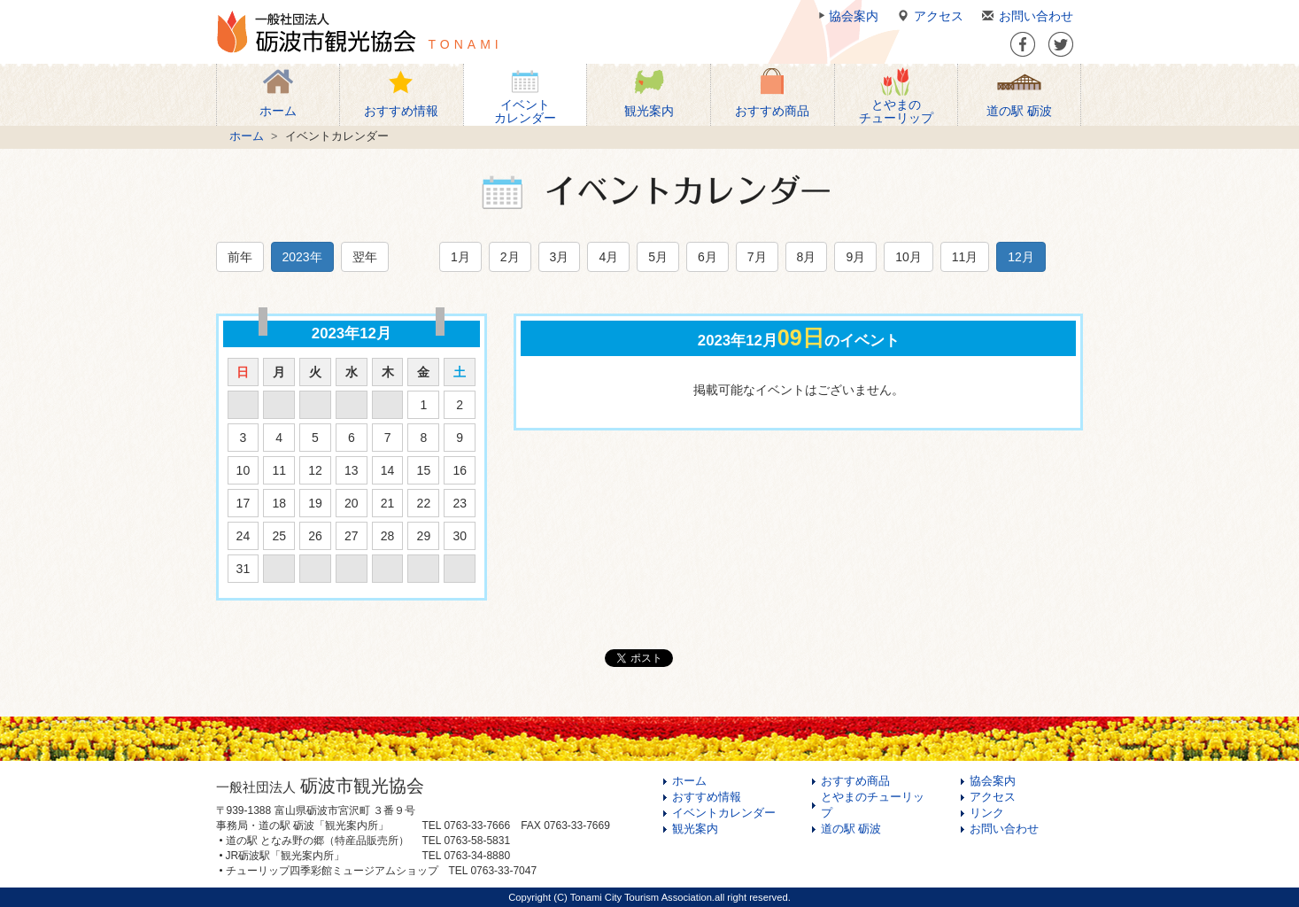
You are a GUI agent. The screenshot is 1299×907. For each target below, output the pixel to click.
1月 (460, 257)
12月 (1021, 257)
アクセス (927, 16)
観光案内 (695, 829)
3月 (559, 257)
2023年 (302, 257)
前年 (240, 257)
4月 (608, 257)
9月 (855, 257)
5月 (658, 257)
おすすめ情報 (706, 797)
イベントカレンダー (724, 813)
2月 (510, 257)
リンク (987, 813)
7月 (757, 257)
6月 (707, 257)
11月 (965, 257)
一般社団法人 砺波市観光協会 (316, 32)
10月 (908, 257)
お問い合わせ (1025, 16)
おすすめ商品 (855, 781)
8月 (806, 257)
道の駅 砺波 (851, 829)
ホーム (246, 136)
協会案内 (846, 16)
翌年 (364, 257)
